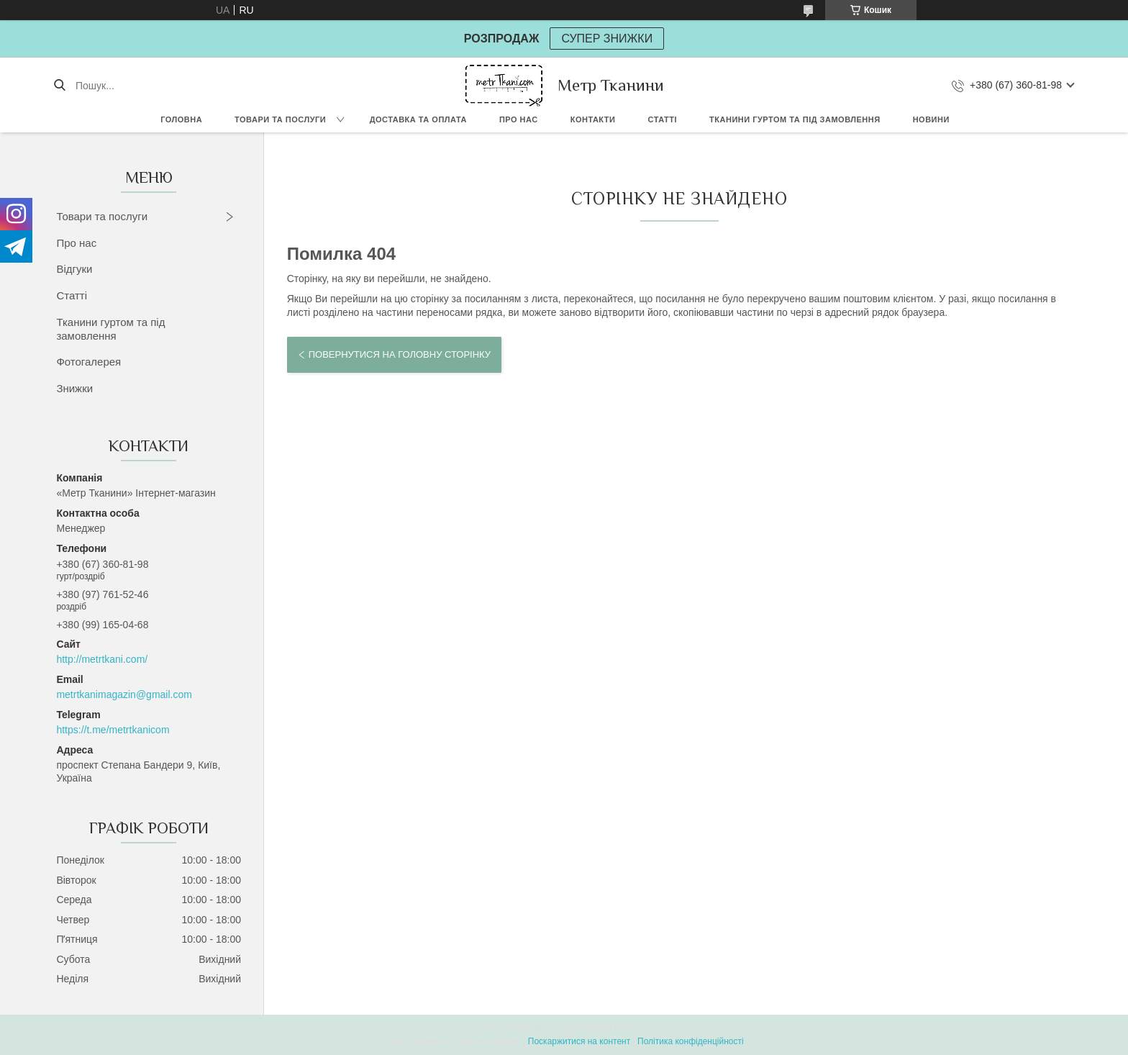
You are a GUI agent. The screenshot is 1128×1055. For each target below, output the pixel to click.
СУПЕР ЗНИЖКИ (606, 38)
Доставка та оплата (418, 119)
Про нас (518, 119)
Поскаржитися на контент (579, 1041)
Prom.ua (631, 1028)
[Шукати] (59, 86)
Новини (931, 119)
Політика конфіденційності (690, 1041)
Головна (181, 119)
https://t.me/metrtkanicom (112, 729)
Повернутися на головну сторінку (400, 354)
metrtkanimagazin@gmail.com (124, 694)
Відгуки (74, 269)
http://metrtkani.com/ (101, 659)
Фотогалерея (88, 362)
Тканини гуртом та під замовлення (795, 119)
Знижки (74, 388)
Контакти (593, 119)
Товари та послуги (280, 119)
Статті (662, 119)
